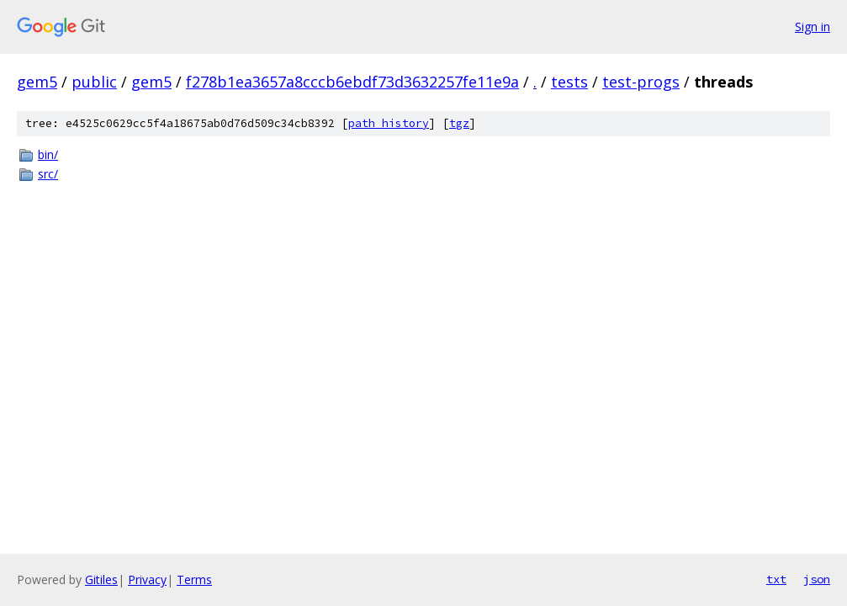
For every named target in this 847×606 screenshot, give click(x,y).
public (94, 82)
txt (776, 579)
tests (569, 82)
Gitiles (101, 579)
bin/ (48, 154)
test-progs (641, 82)
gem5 (37, 82)
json (816, 579)
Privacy (147, 579)
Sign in (812, 27)
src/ (48, 174)
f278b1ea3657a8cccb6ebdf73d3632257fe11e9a (352, 82)
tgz (459, 123)
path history (388, 123)
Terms (194, 579)
